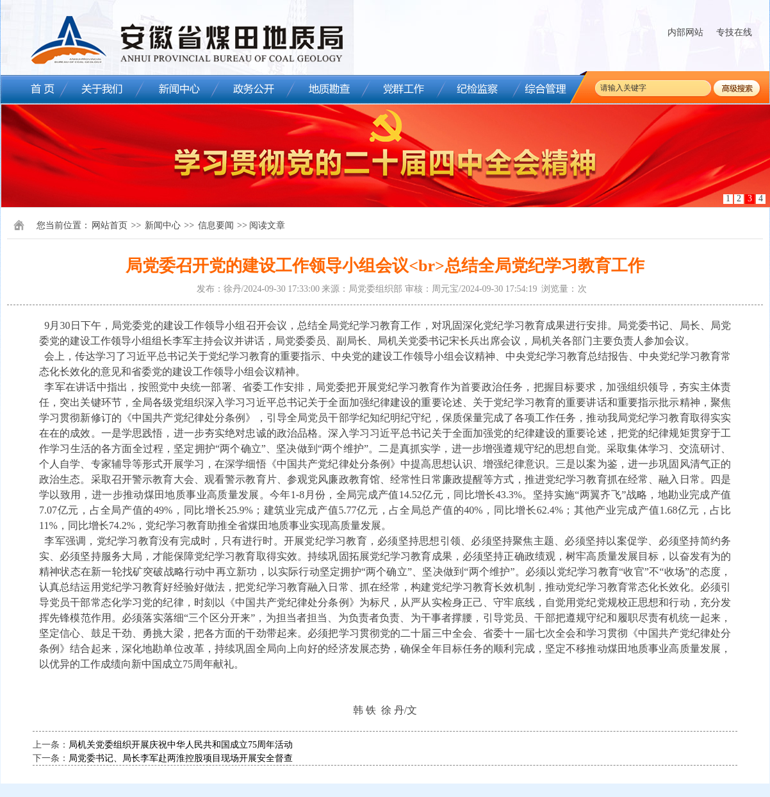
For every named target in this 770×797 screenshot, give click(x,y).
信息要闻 (216, 225)
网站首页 (109, 225)
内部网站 (685, 32)
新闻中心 (163, 225)
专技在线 (734, 32)
